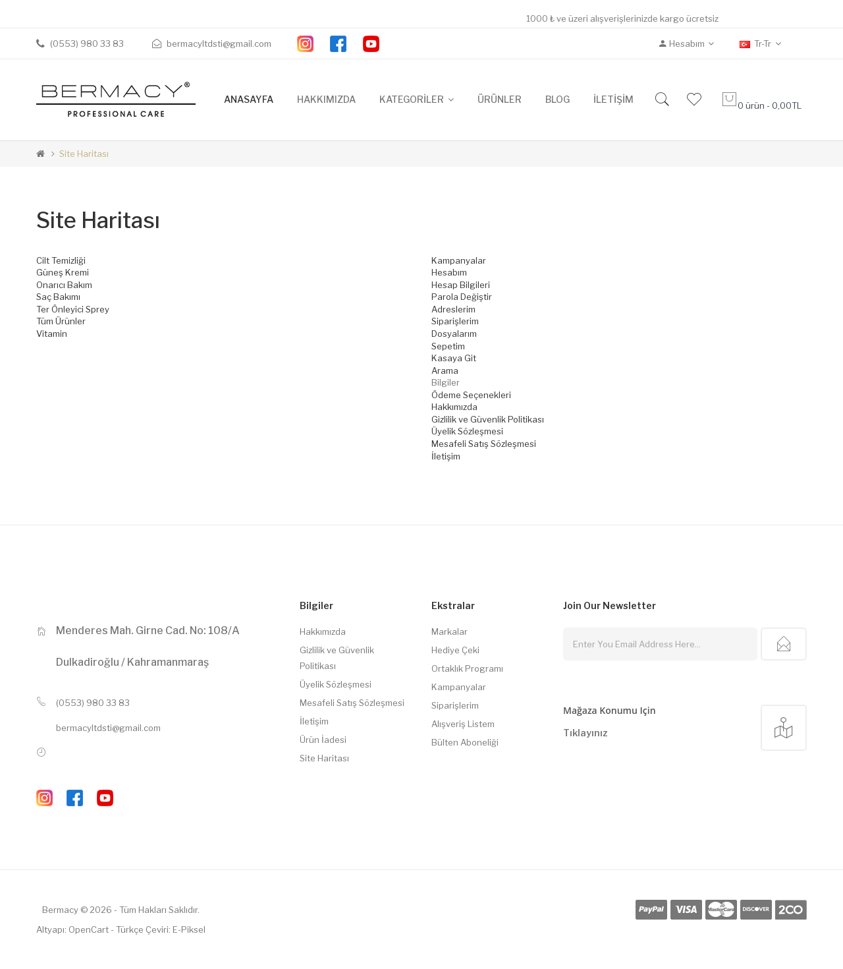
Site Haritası (84, 153)
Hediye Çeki (455, 650)
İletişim (445, 456)
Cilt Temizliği (61, 260)
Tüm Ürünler (61, 321)
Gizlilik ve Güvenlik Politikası (487, 419)
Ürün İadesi (323, 739)
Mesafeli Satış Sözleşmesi (483, 443)
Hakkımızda (454, 406)
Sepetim (448, 346)
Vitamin (51, 333)
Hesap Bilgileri (460, 284)
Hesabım (449, 272)
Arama (444, 370)
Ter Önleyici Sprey (72, 309)
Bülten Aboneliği (465, 742)
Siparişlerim (455, 321)
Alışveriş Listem (463, 724)
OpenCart (88, 929)
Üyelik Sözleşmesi (467, 431)
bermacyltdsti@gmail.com (108, 727)
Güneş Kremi (62, 272)
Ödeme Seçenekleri (471, 395)
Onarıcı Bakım (64, 284)
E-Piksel (189, 929)
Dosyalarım (454, 333)
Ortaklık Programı (467, 668)
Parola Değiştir (461, 296)
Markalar (449, 631)
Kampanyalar (458, 260)
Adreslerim (453, 309)
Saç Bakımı (58, 296)
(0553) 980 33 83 (93, 702)
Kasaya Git (453, 358)
